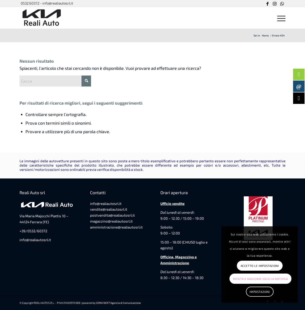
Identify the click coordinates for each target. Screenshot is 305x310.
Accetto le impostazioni (260, 265)
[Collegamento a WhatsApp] (281, 3)
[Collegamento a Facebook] (267, 3)
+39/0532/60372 (33, 231)
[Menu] (279, 17)
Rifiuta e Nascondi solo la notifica (260, 278)
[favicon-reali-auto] (42, 17)
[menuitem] (279, 17)
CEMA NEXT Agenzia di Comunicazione (118, 302)
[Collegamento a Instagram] (274, 3)
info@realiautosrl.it (35, 240)
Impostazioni (259, 291)
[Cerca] (55, 81)
